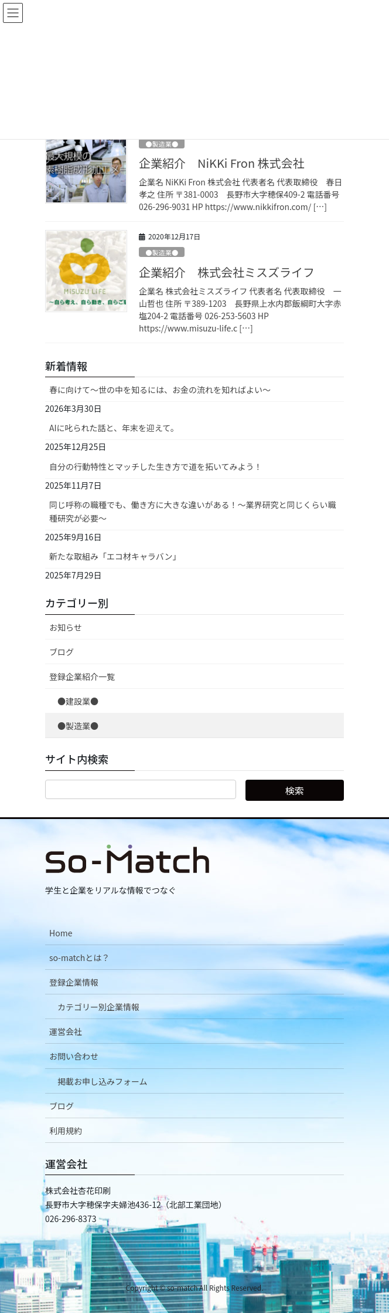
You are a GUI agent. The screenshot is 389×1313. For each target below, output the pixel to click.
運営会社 (65, 1031)
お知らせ (65, 627)
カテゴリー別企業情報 (98, 1007)
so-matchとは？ (79, 957)
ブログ (61, 652)
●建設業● (77, 701)
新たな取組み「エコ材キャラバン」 (115, 556)
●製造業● (161, 143)
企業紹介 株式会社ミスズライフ (227, 271)
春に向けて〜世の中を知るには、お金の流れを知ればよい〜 (160, 389)
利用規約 (65, 1130)
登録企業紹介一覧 (82, 676)
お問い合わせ (73, 1056)
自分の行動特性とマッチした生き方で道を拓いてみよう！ (155, 466)
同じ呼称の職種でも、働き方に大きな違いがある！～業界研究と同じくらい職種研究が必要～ (192, 511)
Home (60, 933)
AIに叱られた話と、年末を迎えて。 (114, 428)
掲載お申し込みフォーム (102, 1081)
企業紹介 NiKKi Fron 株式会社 (222, 162)
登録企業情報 (73, 982)
